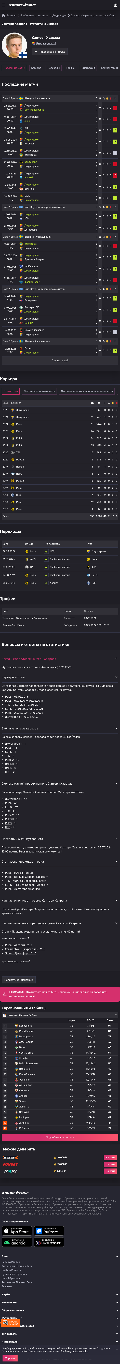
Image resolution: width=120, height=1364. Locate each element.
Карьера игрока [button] (13, 677)
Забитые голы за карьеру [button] (20, 728)
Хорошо (10, 1358)
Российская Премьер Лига (17, 1282)
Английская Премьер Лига (17, 1266)
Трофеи (86, 67)
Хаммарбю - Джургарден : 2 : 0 (25, 949)
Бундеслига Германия (14, 1274)
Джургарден (13, 716)
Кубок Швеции (43, 236)
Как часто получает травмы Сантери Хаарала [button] (34, 900)
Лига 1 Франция (11, 1278)
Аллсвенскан (42, 98)
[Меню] (3, 5)
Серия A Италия (11, 1262)
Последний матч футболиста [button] (22, 839)
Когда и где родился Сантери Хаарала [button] (29, 659)
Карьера (40, 67)
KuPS (8, 708)
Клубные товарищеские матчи (47, 207)
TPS (7, 704)
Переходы (63, 67)
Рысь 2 (9, 759)
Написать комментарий (18, 979)
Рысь (8, 696)
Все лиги (7, 1286)
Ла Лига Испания (11, 1270)
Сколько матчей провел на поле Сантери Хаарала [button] (37, 783)
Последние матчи (14, 67)
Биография (109, 67)
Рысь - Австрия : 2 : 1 (18, 945)
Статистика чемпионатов (42, 391)
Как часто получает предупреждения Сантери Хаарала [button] (41, 923)
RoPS (8, 768)
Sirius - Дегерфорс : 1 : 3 (20, 953)
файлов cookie (80, 1351)
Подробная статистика (60, 1137)
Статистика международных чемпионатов (90, 391)
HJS (7, 772)
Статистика (12, 391)
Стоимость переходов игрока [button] (23, 861)
